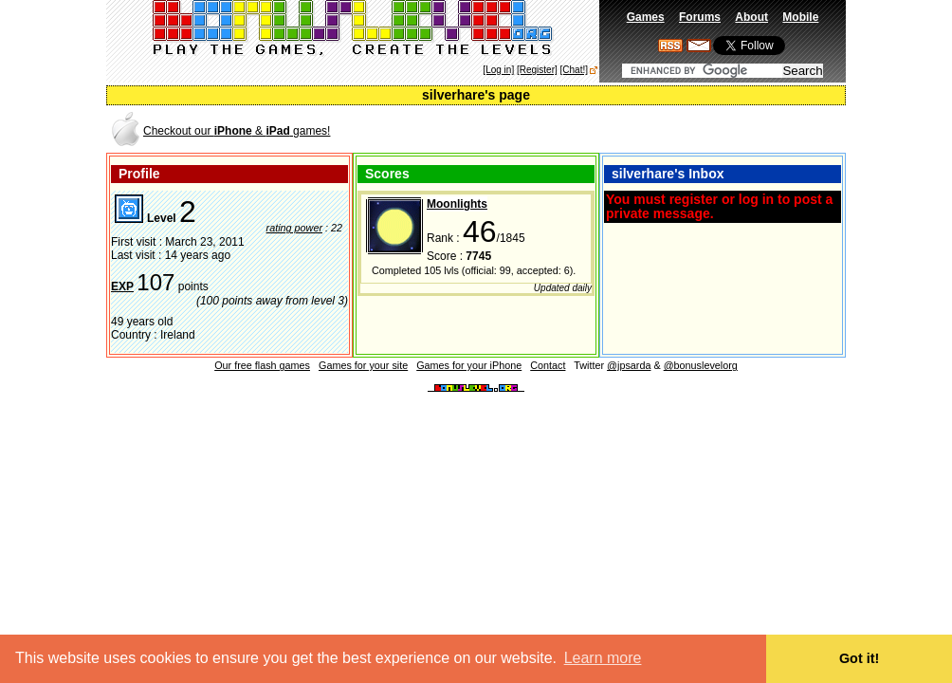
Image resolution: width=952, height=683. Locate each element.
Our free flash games (262, 365)
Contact (547, 365)
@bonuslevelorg (701, 365)
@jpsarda (628, 365)
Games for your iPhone (469, 365)
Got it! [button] (859, 658)
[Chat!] (574, 70)
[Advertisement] (622, 129)
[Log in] (498, 70)
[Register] (537, 70)
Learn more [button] (603, 658)
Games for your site (363, 365)
